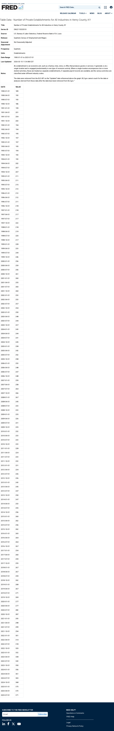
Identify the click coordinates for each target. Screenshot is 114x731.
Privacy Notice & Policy (74, 726)
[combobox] (78, 7)
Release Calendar (68, 13)
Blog (99, 13)
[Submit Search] (99, 7)
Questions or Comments (75, 713)
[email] (19, 714)
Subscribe (42, 714)
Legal (68, 723)
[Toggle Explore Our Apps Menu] (105, 7)
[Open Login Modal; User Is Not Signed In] (111, 7)
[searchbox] (79, 7)
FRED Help (70, 717)
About (108, 13)
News (92, 13)
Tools (83, 13)
